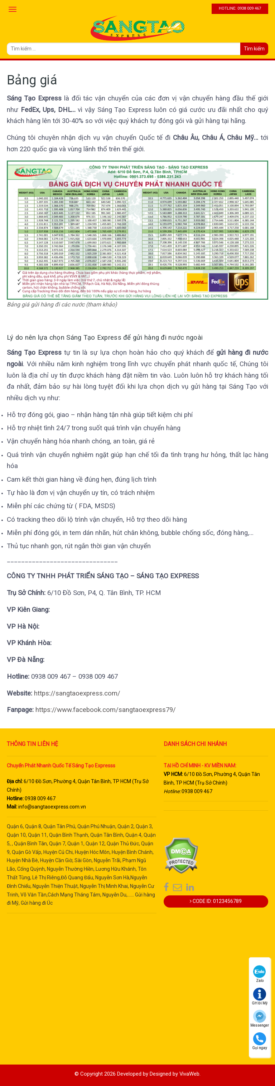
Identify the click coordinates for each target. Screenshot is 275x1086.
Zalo (259, 974)
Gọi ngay (259, 1041)
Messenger (259, 1018)
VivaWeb (189, 1074)
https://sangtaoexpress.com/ (76, 693)
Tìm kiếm (254, 48)
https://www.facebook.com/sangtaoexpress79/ (105, 710)
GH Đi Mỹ (259, 996)
